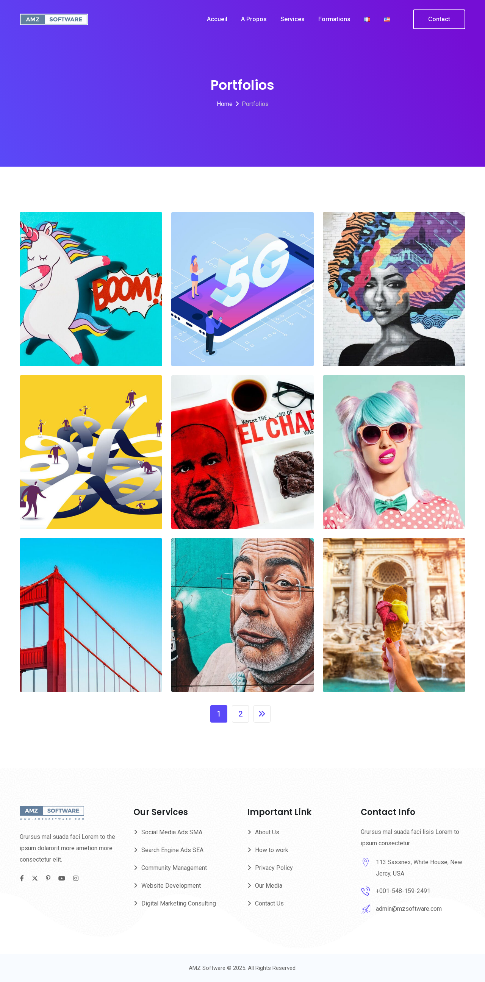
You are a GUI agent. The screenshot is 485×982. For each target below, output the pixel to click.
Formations (334, 19)
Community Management (174, 867)
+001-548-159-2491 (403, 891)
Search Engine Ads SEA (172, 850)
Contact (439, 19)
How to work (271, 850)
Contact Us (269, 903)
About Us (267, 832)
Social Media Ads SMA (171, 832)
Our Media (268, 885)
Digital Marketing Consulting (178, 903)
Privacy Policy (274, 867)
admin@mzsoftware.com (409, 908)
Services (292, 19)
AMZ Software (208, 968)
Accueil (217, 19)
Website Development (171, 885)
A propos (254, 19)
